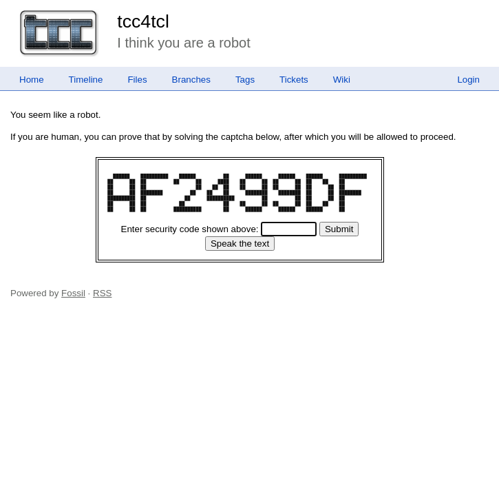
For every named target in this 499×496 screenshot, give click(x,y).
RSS (102, 293)
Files (137, 79)
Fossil (73, 293)
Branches (191, 79)
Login (468, 79)
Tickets (293, 79)
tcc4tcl (143, 21)
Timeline (86, 79)
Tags (245, 79)
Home (31, 79)
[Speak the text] (240, 243)
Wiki (341, 79)
